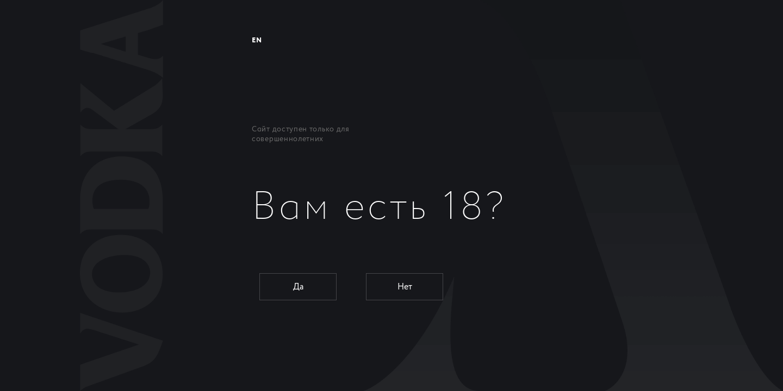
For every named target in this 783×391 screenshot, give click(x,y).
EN (257, 40)
